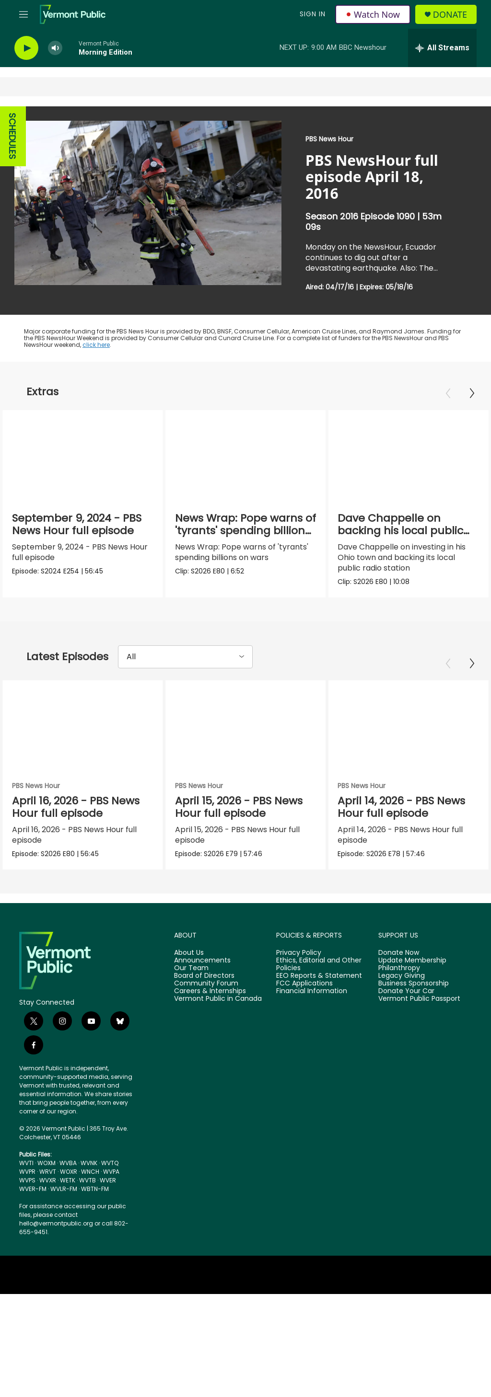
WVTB (87, 1180)
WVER (108, 1180)
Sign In (313, 14)
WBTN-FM (95, 1189)
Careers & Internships (210, 991)
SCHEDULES (12, 136)
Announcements (202, 960)
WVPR (27, 1172)
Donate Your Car (406, 991)
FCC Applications (304, 983)
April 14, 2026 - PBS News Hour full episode (401, 807)
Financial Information (311, 991)
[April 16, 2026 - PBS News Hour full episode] (82, 725)
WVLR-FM (63, 1189)
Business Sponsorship (413, 983)
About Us (189, 953)
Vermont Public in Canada (218, 999)
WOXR (68, 1172)
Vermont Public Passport (419, 999)
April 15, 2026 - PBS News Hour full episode (239, 807)
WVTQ (109, 1163)
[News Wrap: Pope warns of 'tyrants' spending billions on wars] (245, 455)
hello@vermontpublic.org (56, 1223)
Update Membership (412, 960)
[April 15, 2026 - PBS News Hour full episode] (245, 725)
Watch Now (373, 14)
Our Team (191, 968)
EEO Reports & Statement (319, 976)
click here (96, 345)
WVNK (89, 1163)
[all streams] (442, 48)
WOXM (46, 1163)
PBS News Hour (329, 139)
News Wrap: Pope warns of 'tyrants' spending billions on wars (245, 530)
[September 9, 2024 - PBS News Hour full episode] (82, 455)
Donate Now (398, 953)
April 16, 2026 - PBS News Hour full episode (76, 807)
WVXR (47, 1180)
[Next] (472, 393)
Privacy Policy (298, 953)
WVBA (68, 1163)
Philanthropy (399, 968)
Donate (450, 15)
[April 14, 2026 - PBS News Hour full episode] (408, 725)
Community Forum (206, 983)
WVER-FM (33, 1189)
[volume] (55, 48)
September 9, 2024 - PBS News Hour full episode (76, 524)
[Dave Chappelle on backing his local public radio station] (408, 455)
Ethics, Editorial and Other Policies (319, 964)
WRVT (47, 1172)
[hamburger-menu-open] (23, 14)
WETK (67, 1180)
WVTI (26, 1163)
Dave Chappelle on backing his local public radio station (400, 530)
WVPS (27, 1180)
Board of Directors (204, 976)
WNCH (90, 1172)
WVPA (111, 1172)
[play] (26, 48)
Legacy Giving (401, 976)
